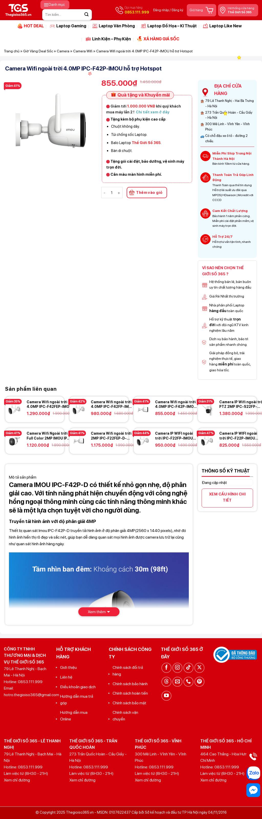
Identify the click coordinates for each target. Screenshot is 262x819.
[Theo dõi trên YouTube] (166, 696)
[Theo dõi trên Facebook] (166, 668)
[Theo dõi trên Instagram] (177, 668)
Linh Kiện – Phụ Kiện (108, 38)
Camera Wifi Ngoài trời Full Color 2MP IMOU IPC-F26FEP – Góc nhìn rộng (49, 435)
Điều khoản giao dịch (78, 686)
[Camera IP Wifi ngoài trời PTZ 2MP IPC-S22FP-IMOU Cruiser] (207, 409)
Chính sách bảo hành (130, 683)
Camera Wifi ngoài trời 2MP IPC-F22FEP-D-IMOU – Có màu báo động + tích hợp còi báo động (113, 435)
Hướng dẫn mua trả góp (76, 699)
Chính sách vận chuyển (125, 715)
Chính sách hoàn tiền (130, 693)
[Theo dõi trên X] (199, 668)
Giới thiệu (68, 667)
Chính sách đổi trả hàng (128, 670)
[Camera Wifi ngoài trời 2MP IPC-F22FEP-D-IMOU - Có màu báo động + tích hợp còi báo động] (78, 440)
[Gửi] (86, 14)
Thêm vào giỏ (149, 192)
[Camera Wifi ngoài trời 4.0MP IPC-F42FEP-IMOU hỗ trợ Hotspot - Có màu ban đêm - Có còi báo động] (14, 409)
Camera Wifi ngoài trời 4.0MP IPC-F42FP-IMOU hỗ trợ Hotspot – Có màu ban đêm (112, 404)
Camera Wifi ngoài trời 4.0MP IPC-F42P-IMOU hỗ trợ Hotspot (175, 404)
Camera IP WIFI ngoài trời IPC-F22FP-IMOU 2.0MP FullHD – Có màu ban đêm (175, 435)
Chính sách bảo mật (129, 703)
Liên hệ (66, 677)
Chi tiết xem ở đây (152, 112)
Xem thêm (97, 611)
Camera (63, 51)
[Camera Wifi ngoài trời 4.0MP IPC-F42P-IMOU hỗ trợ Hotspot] (143, 409)
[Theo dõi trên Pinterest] (199, 682)
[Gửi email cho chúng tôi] (177, 682)
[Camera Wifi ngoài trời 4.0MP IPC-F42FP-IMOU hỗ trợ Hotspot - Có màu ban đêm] (78, 409)
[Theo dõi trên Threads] (166, 682)
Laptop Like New (222, 26)
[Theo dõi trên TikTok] (188, 668)
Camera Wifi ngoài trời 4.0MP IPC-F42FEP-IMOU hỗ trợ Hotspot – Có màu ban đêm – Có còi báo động (49, 404)
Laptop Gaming (68, 26)
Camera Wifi (82, 51)
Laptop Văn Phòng (113, 26)
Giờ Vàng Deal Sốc (38, 51)
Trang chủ (11, 51)
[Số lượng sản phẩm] (111, 192)
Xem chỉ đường (17, 780)
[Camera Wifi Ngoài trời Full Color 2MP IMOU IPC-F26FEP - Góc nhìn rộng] (14, 440)
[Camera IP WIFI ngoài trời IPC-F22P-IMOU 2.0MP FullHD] (207, 440)
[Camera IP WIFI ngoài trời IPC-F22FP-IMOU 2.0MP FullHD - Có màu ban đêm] (143, 440)
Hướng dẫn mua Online (74, 715)
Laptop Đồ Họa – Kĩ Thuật (169, 26)
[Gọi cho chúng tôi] (188, 682)
